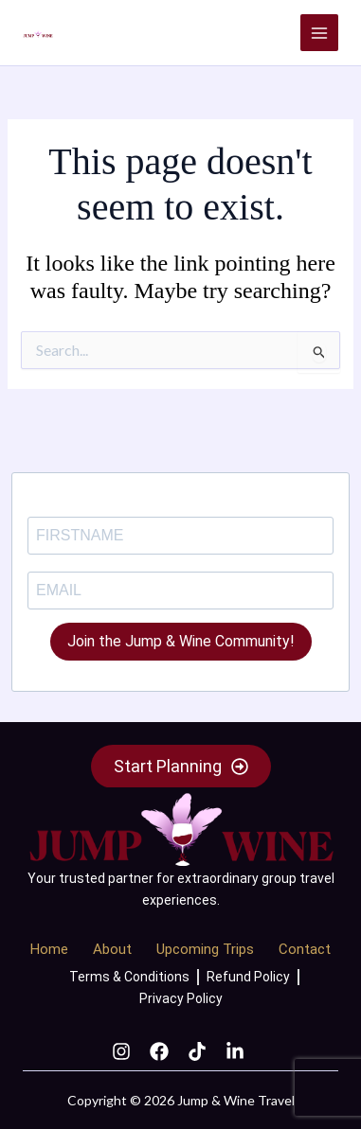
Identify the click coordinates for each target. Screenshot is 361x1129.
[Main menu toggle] (319, 33)
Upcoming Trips (205, 949)
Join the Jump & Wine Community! (181, 641)
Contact (305, 949)
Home (49, 949)
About (112, 949)
